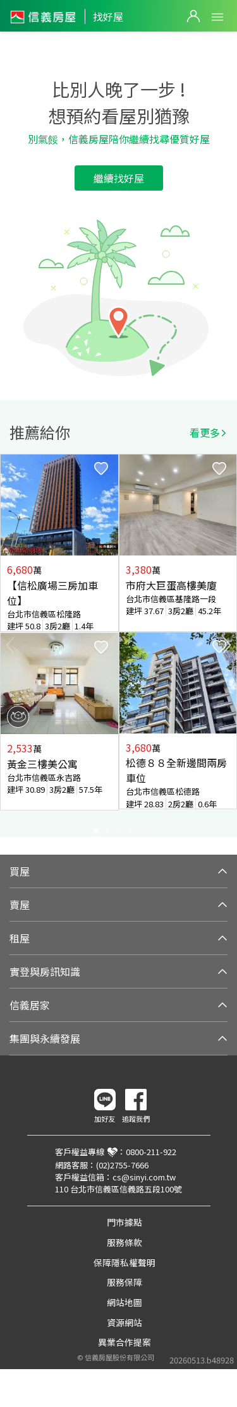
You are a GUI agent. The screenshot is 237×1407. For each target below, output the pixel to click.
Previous (10, 645)
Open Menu (217, 17)
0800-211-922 (151, 1152)
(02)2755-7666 (122, 1165)
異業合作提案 (124, 1342)
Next (227, 645)
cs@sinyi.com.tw (144, 1177)
